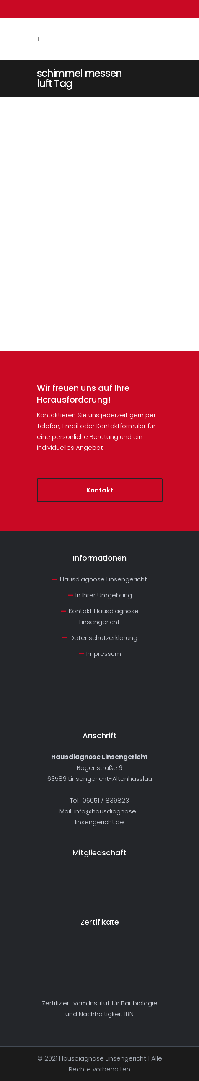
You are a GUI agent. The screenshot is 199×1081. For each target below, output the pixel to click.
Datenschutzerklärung (103, 637)
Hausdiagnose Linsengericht (103, 579)
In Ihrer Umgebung (103, 595)
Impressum (103, 653)
